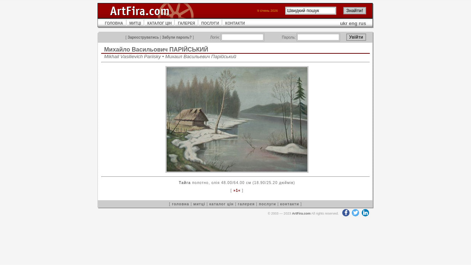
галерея (246, 204)
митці (199, 204)
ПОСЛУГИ (210, 23)
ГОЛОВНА (114, 23)
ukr (343, 23)
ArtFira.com (301, 213)
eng (353, 23)
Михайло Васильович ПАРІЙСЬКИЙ (156, 49)
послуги (267, 204)
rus (362, 23)
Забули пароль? (177, 37)
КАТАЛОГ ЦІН (159, 23)
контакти (289, 204)
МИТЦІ (135, 23)
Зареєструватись (143, 37)
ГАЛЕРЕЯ (186, 23)
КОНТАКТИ (235, 23)
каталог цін (221, 204)
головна (180, 204)
